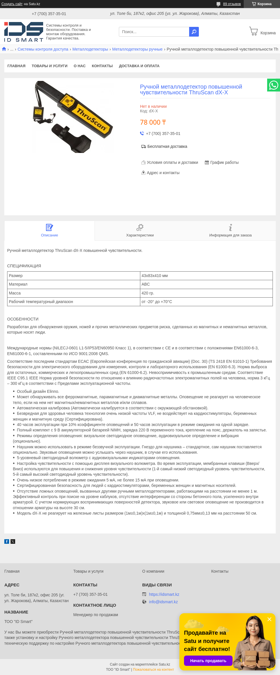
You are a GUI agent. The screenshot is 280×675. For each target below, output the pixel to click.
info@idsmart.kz (163, 602)
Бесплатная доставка (167, 146)
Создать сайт (12, 4)
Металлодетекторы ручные (137, 49)
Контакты (102, 66)
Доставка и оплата (139, 66)
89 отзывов (232, 4)
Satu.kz (164, 664)
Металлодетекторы (90, 49)
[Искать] (194, 32)
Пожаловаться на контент (153, 670)
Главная (16, 66)
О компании (153, 571)
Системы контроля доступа (43, 49)
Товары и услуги (49, 66)
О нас (80, 66)
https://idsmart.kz (164, 594)
